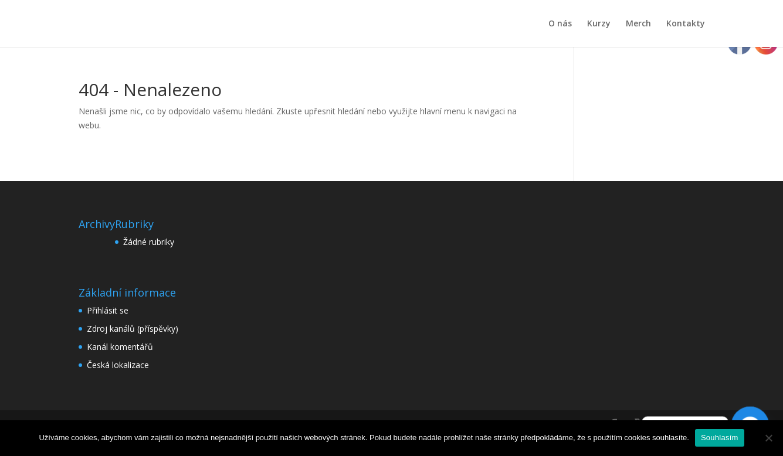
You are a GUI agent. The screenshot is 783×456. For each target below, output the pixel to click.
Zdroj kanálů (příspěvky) (132, 328)
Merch (638, 24)
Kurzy (599, 24)
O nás (560, 24)
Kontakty (685, 24)
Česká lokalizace (118, 364)
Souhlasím (719, 437)
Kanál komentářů (120, 346)
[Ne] (768, 438)
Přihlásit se (107, 310)
